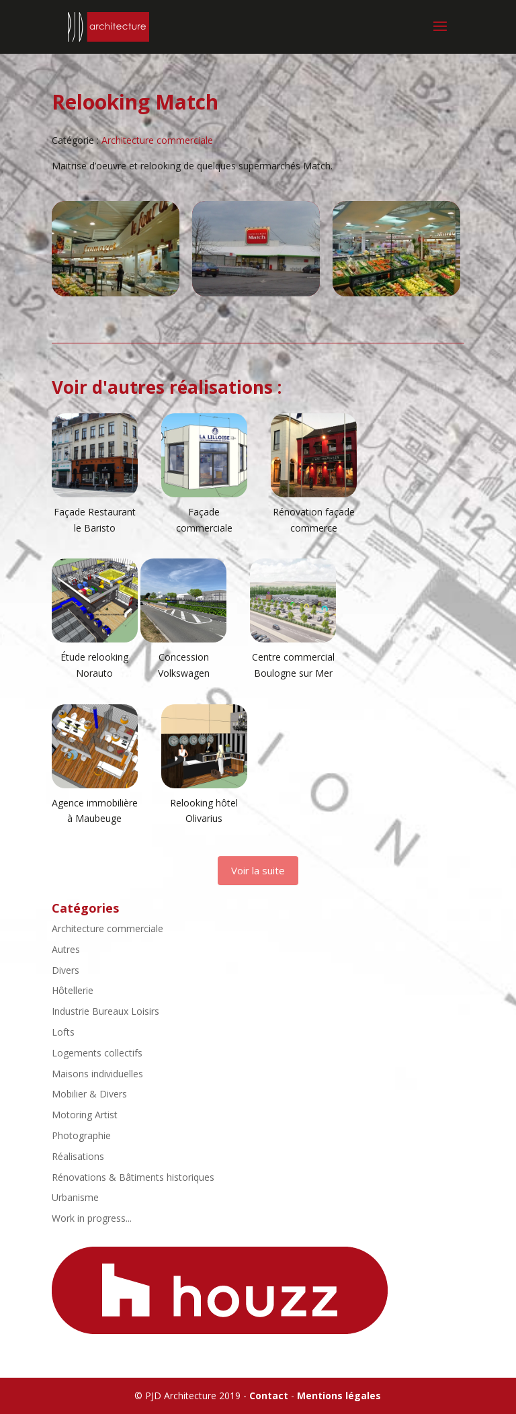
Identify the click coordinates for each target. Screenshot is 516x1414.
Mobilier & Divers (89, 1093)
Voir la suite (258, 870)
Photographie (81, 1135)
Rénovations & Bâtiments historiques (133, 1177)
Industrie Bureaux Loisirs (105, 1011)
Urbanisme (75, 1197)
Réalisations (78, 1156)
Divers (65, 970)
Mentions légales (339, 1395)
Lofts (63, 1032)
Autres (66, 949)
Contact (268, 1395)
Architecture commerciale (157, 140)
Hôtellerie (72, 990)
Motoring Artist (85, 1114)
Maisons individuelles (97, 1073)
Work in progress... (92, 1218)
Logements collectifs (97, 1052)
